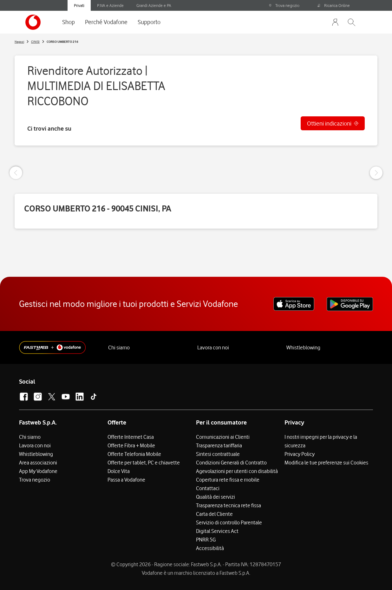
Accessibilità (210, 548)
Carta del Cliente (214, 514)
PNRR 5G (206, 539)
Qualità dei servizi (215, 497)
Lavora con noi (213, 347)
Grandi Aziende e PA (153, 5)
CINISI (35, 41)
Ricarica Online (333, 5)
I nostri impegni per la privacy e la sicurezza (320, 441)
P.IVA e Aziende (110, 5)
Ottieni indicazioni (329, 123)
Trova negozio (284, 5)
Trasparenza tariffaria (219, 445)
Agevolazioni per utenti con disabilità (237, 471)
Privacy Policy (299, 454)
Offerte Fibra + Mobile (131, 445)
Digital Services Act (217, 531)
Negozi (19, 41)
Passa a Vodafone (126, 480)
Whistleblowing (303, 347)
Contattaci (207, 488)
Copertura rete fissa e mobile (227, 480)
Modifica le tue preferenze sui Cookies (326, 462)
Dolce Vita (119, 471)
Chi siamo (119, 347)
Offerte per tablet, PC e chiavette (144, 462)
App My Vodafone (38, 471)
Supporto (149, 21)
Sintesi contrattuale (218, 454)
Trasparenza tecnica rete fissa (228, 505)
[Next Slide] (376, 172)
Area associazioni (38, 462)
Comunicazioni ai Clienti (223, 437)
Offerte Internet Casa (131, 437)
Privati (79, 5)
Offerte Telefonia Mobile (134, 454)
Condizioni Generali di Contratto (231, 462)
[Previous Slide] (16, 172)
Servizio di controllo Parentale (229, 522)
